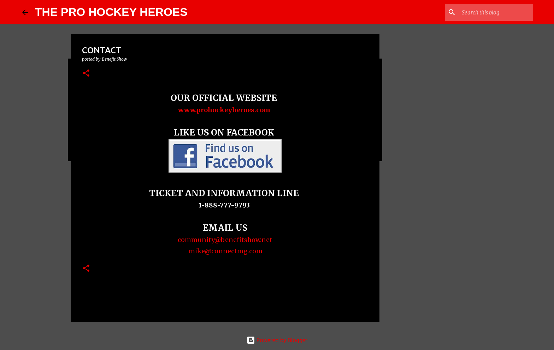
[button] (86, 73)
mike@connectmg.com (225, 251)
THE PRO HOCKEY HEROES (111, 12)
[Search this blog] (496, 12)
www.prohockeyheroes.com (225, 110)
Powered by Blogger (277, 340)
